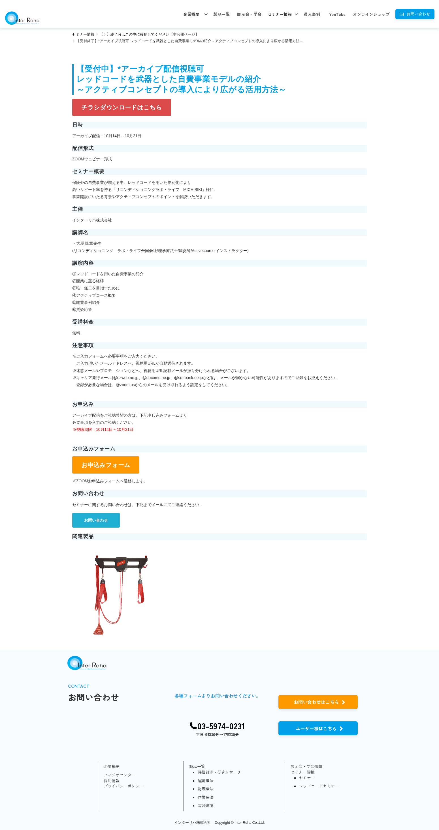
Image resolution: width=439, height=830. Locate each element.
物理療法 (206, 789)
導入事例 (312, 14)
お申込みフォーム (105, 465)
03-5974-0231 (221, 725)
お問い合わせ (418, 14)
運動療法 (206, 780)
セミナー (307, 777)
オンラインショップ (371, 14)
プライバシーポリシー (123, 786)
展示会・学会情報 (306, 766)
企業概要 (191, 14)
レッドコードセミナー (319, 786)
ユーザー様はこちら (316, 728)
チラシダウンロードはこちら (121, 107)
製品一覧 (221, 14)
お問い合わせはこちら (316, 701)
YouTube (337, 14)
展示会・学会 (249, 14)
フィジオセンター (119, 775)
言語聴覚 (206, 805)
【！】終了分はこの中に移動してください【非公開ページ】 (149, 34)
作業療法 (206, 797)
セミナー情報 (279, 14)
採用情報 (112, 780)
